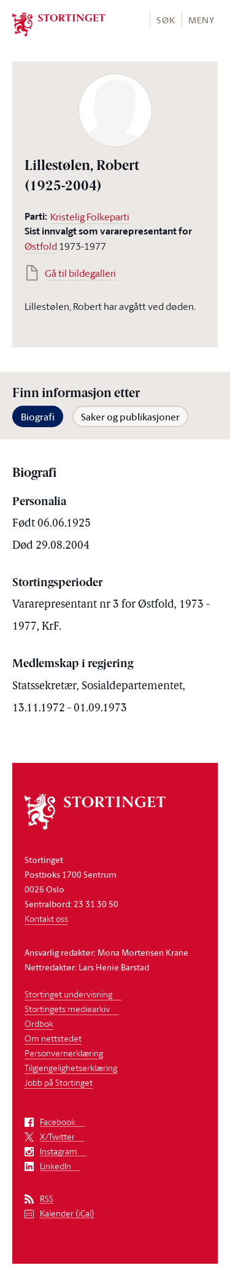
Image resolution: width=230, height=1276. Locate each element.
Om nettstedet (53, 1038)
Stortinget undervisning (68, 994)
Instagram (58, 1151)
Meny (201, 20)
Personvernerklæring (64, 1053)
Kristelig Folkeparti (89, 216)
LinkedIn (55, 1166)
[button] (165, 19)
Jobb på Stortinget (59, 1082)
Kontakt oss (46, 918)
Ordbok (39, 1023)
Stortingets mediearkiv (67, 1009)
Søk (165, 20)
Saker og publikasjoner (130, 416)
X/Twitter (57, 1137)
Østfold (41, 246)
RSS (46, 1199)
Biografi (38, 416)
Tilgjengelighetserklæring (71, 1067)
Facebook (57, 1122)
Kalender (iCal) (67, 1213)
